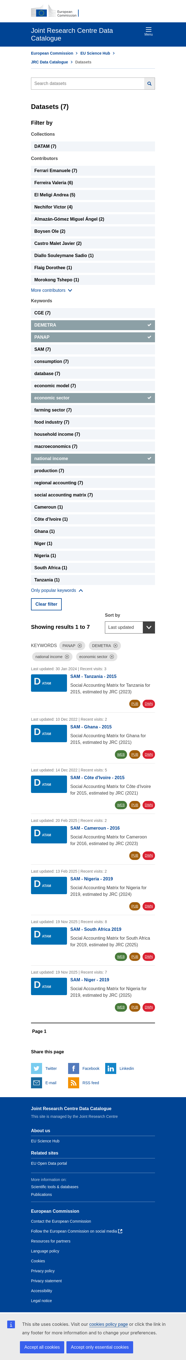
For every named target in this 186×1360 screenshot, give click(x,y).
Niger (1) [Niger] (43, 543)
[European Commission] (58, 11)
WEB (121, 755)
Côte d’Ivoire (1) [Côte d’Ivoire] (51, 519)
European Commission (52, 53)
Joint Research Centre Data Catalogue (71, 1108)
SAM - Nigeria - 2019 (91, 879)
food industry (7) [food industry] (51, 422)
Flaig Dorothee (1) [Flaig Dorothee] (53, 267)
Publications (41, 1194)
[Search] (149, 84)
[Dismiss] (80, 645)
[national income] (93, 459)
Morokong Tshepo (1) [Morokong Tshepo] (56, 279)
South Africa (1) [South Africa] (50, 567)
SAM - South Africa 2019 (95, 929)
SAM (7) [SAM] (42, 349)
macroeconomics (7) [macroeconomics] (56, 446)
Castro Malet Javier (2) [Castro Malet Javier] (58, 243)
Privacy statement (46, 1281)
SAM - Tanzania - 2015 (93, 676)
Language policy (45, 1251)
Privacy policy (43, 1271)
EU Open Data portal (49, 1163)
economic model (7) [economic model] (55, 385)
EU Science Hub (95, 53)
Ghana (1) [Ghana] (44, 531)
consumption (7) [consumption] (51, 361)
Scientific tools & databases (54, 1187)
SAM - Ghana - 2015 (91, 727)
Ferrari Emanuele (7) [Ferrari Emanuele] (55, 170)
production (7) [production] (49, 470)
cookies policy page (108, 1324)
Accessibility (41, 1291)
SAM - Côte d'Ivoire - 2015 (97, 777)
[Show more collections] (51, 290)
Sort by (112, 615)
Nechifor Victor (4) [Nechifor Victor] (53, 207)
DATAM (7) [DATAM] (45, 146)
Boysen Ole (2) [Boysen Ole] (49, 231)
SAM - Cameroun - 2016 (95, 828)
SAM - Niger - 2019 (89, 979)
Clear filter (46, 604)
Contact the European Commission (61, 1221)
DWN (149, 704)
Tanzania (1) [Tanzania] (47, 580)
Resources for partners (50, 1241)
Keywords (41, 300)
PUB (134, 704)
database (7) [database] (47, 373)
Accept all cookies (42, 1347)
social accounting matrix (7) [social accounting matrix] (63, 495)
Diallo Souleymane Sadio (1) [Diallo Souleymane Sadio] (64, 255)
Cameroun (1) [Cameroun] (48, 507)
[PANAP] (93, 337)
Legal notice (41, 1300)
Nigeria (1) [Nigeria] (45, 555)
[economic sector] (93, 398)
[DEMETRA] (93, 325)
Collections (43, 134)
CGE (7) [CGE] (42, 313)
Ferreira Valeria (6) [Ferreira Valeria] (53, 182)
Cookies (38, 1261)
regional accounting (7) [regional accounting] (58, 482)
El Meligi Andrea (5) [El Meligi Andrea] (54, 195)
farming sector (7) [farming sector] (53, 410)
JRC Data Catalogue (49, 62)
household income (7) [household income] (57, 434)
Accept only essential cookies (100, 1347)
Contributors (44, 158)
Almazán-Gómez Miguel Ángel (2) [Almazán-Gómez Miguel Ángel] (69, 219)
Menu (148, 31)
